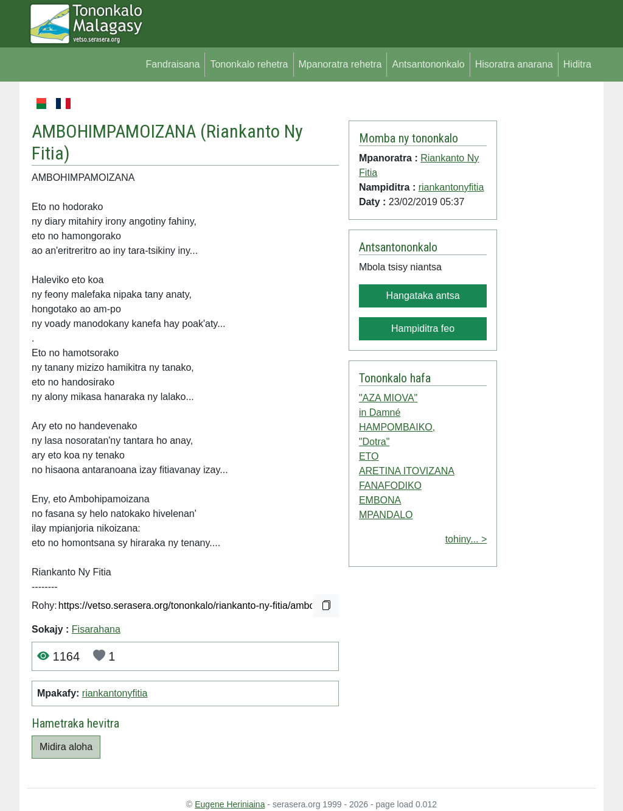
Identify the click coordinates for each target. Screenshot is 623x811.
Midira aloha (66, 747)
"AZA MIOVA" (388, 398)
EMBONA (380, 500)
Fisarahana (96, 629)
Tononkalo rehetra (249, 64)
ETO (369, 456)
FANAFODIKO (390, 485)
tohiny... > (466, 539)
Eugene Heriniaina (230, 804)
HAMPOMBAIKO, (397, 427)
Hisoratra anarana (514, 64)
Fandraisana (172, 64)
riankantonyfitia (115, 693)
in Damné (379, 412)
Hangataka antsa (423, 295)
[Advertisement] (546, 279)
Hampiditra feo (422, 328)
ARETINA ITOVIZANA (406, 471)
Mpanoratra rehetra (340, 64)
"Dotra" (374, 442)
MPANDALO (386, 515)
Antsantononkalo (428, 64)
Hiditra (577, 64)
